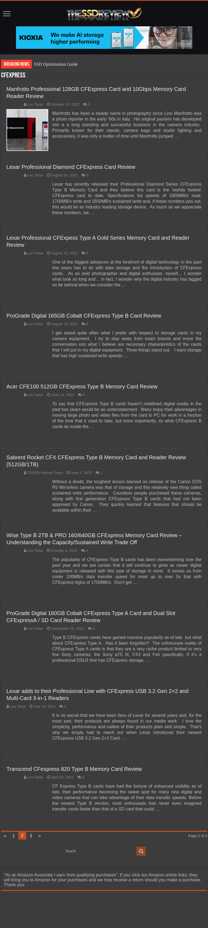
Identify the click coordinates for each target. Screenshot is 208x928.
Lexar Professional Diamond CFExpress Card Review (70, 167)
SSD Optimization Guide (56, 64)
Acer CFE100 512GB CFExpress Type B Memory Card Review (82, 386)
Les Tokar (35, 104)
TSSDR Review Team (45, 473)
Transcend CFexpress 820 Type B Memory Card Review (74, 769)
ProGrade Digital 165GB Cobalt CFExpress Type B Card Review (83, 316)
